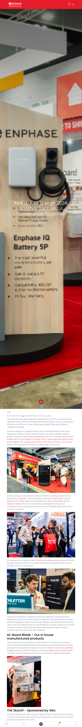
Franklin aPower (58, 498)
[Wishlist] (58, 723)
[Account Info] (75, 724)
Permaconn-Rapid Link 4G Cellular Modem (56, 650)
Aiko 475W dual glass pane (34, 437)
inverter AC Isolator (29, 650)
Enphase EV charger (32, 439)
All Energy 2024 (36, 422)
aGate (9, 501)
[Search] (24, 723)
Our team (52, 625)
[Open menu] (41, 724)
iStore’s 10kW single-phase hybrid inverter (57, 439)
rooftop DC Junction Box (55, 648)
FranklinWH (22, 498)
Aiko (28, 714)
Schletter (39, 560)
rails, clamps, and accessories (55, 560)
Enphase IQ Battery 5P (15, 504)
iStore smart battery (55, 501)
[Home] (6, 723)
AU (9, 412)
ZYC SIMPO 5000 (22, 501)
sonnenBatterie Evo (39, 501)
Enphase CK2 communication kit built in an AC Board (33, 442)
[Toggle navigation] (73, 4)
